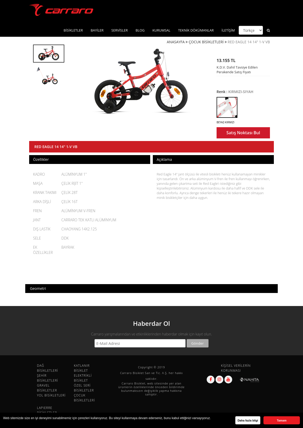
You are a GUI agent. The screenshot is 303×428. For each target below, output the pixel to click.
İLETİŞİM (228, 30)
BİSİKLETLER (73, 30)
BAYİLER (97, 30)
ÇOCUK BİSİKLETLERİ (206, 41)
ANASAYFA (176, 41)
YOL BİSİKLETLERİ (51, 395)
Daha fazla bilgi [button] (248, 420)
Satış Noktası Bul (243, 133)
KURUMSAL (162, 30)
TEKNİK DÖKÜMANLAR (196, 30)
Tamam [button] (281, 420)
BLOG (140, 30)
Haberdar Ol (151, 323)
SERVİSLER (119, 30)
